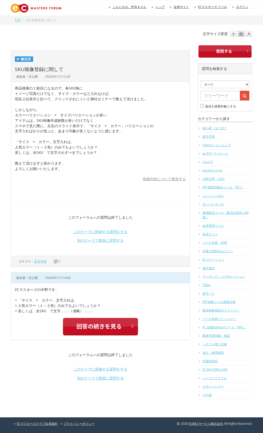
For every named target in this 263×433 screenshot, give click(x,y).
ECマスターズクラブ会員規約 (37, 423)
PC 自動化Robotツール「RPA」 (224, 327)
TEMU (206, 285)
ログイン (242, 7)
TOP (18, 20)
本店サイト (210, 234)
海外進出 (208, 268)
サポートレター (213, 386)
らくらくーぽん (213, 196)
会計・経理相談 (213, 352)
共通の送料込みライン (217, 251)
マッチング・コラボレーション (224, 276)
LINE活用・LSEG (213, 179)
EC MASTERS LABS (215, 369)
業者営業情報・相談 (216, 336)
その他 (207, 395)
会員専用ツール (213, 226)
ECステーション (213, 259)
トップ (160, 7)
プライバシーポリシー (79, 423)
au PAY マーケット (215, 153)
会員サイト (181, 7)
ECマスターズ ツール (212, 7)
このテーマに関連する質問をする (100, 231)
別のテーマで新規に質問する (100, 240)
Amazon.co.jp (212, 170)
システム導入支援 (214, 344)
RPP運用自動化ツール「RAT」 (223, 187)
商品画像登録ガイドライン (220, 310)
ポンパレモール (213, 204)
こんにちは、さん (129, 7)
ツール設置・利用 (214, 242)
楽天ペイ (208, 293)
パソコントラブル (214, 378)
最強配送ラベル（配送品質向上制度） (225, 214)
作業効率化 (210, 361)
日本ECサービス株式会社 (206, 423)
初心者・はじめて (214, 128)
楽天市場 (40, 261)
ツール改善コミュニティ (219, 319)
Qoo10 (207, 162)
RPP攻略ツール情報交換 (219, 302)
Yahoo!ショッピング (216, 145)
